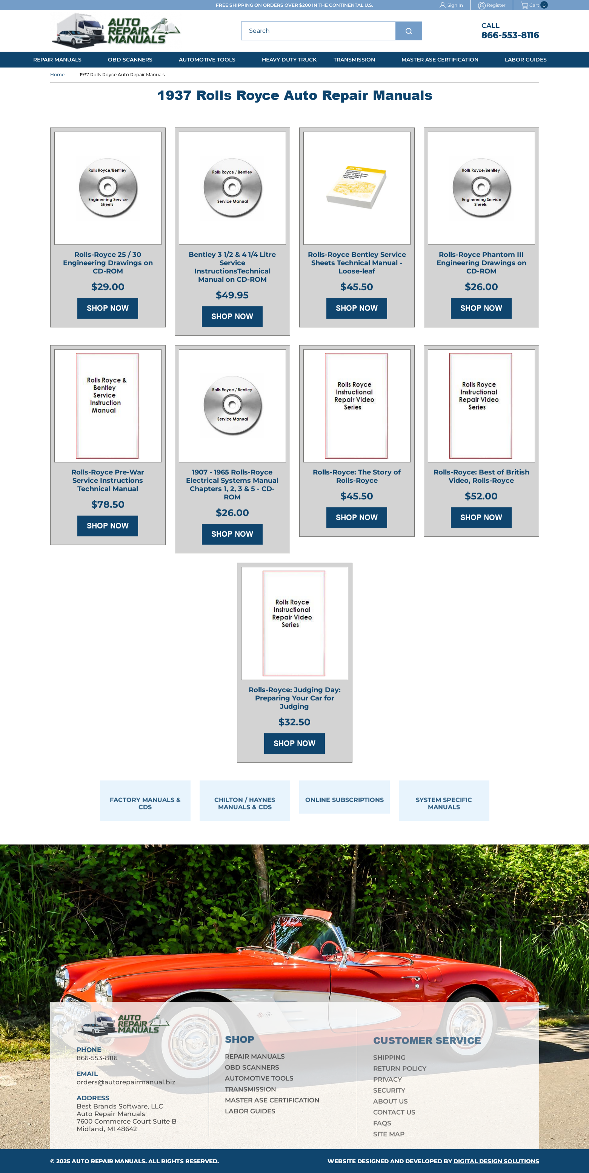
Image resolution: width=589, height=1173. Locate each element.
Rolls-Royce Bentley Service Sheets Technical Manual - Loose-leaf (357, 265)
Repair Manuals (57, 59)
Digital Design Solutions (496, 1161)
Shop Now (108, 310)
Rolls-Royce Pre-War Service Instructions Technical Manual (107, 482)
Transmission (354, 59)
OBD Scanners (130, 59)
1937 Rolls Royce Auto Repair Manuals (122, 75)
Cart (530, 5)
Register (496, 5)
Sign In (455, 5)
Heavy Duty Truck (289, 59)
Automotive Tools (207, 59)
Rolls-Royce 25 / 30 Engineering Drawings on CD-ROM (108, 265)
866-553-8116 (510, 35)
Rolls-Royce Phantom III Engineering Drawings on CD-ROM (481, 265)
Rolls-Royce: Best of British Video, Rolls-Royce (481, 478)
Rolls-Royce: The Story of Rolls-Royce (357, 478)
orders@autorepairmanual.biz (126, 1089)
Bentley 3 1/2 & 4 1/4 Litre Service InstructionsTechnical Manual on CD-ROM (232, 269)
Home (57, 75)
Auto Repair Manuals (108, 1161)
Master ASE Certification (439, 59)
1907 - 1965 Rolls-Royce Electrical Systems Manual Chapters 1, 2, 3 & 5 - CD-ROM (232, 487)
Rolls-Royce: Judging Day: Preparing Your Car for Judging (295, 700)
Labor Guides (526, 59)
